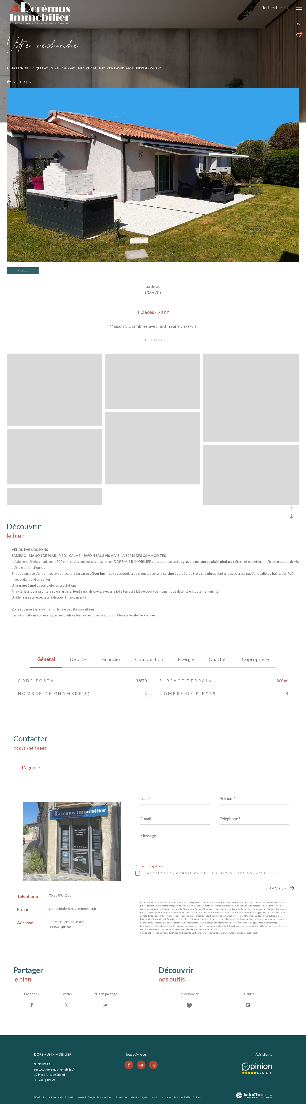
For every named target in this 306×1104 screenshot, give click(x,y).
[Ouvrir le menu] (299, 7)
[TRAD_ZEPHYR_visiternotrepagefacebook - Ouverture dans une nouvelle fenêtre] (129, 1065)
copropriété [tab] (255, 659)
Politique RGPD (182, 1097)
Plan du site (122, 1097)
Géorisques (147, 615)
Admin (155, 1097)
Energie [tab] (186, 659)
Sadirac (69, 68)
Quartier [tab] (218, 659)
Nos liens (166, 1097)
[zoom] (54, 424)
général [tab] (46, 659)
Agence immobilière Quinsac (27, 68)
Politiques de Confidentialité (192, 933)
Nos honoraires (104, 1097)
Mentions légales (140, 1097)
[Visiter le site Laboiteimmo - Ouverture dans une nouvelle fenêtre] (254, 1096)
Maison (83, 68)
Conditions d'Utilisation (224, 933)
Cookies (197, 1097)
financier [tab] (111, 659)
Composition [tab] (149, 659)
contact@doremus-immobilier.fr (73, 908)
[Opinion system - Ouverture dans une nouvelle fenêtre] (257, 1067)
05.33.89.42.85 (60, 895)
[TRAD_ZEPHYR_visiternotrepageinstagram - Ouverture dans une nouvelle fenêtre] (141, 1065)
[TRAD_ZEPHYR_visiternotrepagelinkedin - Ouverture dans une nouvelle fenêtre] (153, 1065)
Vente (55, 68)
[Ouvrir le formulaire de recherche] (275, 7)
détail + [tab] (78, 659)
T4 (94, 68)
